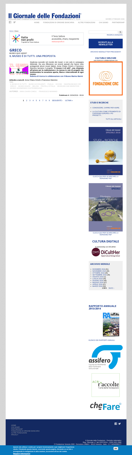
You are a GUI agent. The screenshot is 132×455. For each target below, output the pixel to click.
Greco (13, 86)
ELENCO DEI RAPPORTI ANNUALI (102, 340)
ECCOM (59, 84)
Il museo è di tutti (18, 84)
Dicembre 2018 (98, 269)
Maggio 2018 (97, 282)
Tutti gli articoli (113, 119)
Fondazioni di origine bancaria (58, 22)
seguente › (57, 100)
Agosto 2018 (98, 277)
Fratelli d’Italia (48, 86)
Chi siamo (15, 427)
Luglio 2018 (97, 279)
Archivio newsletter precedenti (105, 52)
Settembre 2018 (99, 275)
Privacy (14, 435)
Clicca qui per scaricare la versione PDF (106, 176)
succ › (111, 288)
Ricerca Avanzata (115, 35)
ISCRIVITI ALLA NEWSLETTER (105, 43)
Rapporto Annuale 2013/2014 (102, 307)
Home (36, 22)
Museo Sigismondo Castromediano (26, 88)
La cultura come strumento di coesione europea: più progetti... (106, 113)
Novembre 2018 (99, 271)
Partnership (118, 22)
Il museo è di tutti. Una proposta (32, 56)
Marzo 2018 (97, 286)
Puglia (50, 84)
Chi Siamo (103, 22)
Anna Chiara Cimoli (28, 91)
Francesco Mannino (48, 91)
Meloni (35, 86)
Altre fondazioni (86, 22)
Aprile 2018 (97, 284)
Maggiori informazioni (21, 454)
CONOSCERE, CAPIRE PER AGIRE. (106, 108)
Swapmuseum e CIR (72, 84)
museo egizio (24, 86)
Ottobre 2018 (98, 273)
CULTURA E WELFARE (105, 58)
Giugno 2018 (97, 280)
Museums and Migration (68, 86)
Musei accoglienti (37, 84)
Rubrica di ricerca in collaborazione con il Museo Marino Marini (56, 76)
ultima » (69, 100)
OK (116, 448)
